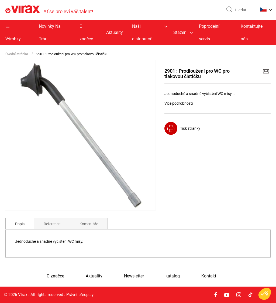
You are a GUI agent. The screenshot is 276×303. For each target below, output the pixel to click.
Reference (52, 224)
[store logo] (49, 9)
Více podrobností (178, 103)
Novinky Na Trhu (50, 32)
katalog (172, 276)
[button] (266, 9)
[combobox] (244, 10)
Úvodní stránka (16, 54)
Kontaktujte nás (252, 32)
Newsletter (134, 276)
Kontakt (208, 276)
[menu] (138, 32)
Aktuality (114, 32)
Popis (20, 224)
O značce (86, 32)
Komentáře (89, 224)
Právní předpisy (80, 294)
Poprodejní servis (209, 32)
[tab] (19, 223)
